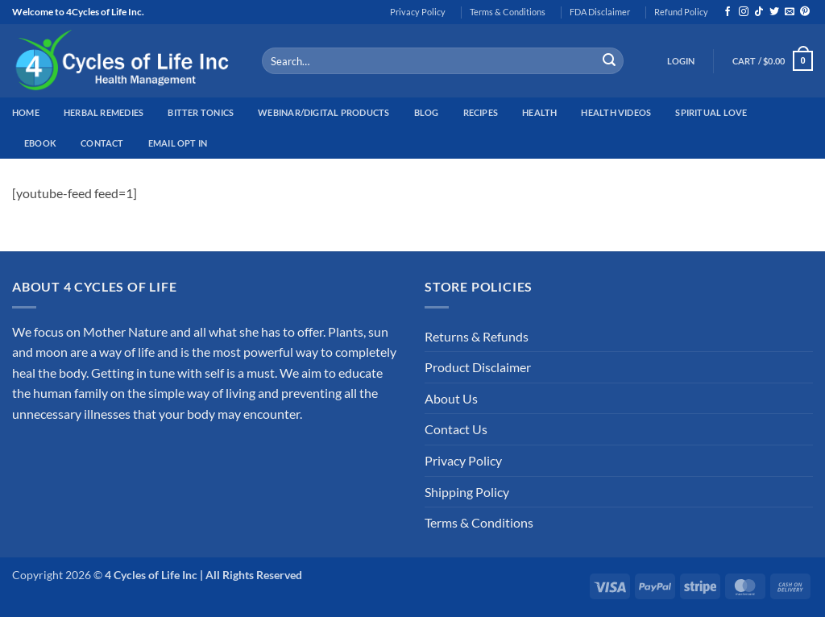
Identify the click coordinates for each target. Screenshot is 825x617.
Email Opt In (178, 143)
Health (539, 112)
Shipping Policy (467, 491)
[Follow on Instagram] (743, 12)
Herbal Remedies (103, 112)
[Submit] (609, 61)
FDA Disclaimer (600, 11)
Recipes (481, 112)
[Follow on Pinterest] (805, 12)
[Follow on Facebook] (727, 12)
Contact (102, 143)
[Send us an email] (789, 12)
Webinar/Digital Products (323, 112)
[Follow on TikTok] (759, 12)
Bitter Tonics (201, 112)
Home (25, 112)
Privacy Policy (418, 11)
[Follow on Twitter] (774, 12)
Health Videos (616, 112)
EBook (40, 143)
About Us (451, 398)
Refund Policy (681, 11)
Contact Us (456, 429)
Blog (426, 112)
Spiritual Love (711, 112)
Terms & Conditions (507, 11)
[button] (681, 61)
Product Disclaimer (478, 367)
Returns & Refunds (477, 336)
